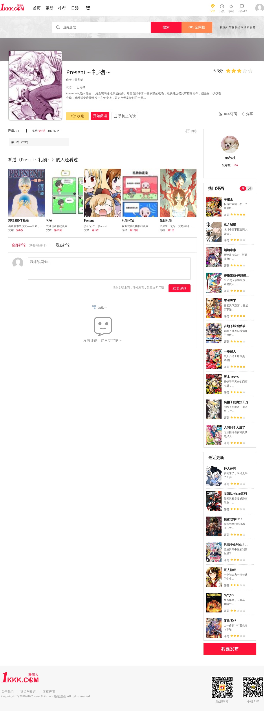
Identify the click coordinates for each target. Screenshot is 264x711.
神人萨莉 (230, 468)
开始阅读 (100, 116)
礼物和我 (128, 220)
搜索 (166, 27)
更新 (49, 8)
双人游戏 (230, 570)
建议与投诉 (28, 691)
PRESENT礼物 (18, 220)
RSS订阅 (230, 114)
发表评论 (179, 288)
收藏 (77, 116)
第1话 (42, 130)
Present (89, 220)
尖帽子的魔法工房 (236, 402)
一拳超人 (230, 351)
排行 (62, 8)
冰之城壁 (230, 224)
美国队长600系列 (235, 494)
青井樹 (79, 79)
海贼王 (228, 199)
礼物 (49, 220)
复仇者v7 (230, 620)
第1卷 (19, 230)
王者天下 (230, 300)
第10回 (58, 230)
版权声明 (49, 691)
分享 (249, 114)
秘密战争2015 (233, 519)
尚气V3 (229, 595)
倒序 (194, 131)
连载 (15, 130)
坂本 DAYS (231, 377)
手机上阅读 (127, 116)
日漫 (75, 8)
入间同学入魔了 (234, 427)
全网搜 (197, 27)
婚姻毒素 (230, 250)
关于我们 (7, 691)
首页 (37, 8)
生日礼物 (166, 220)
